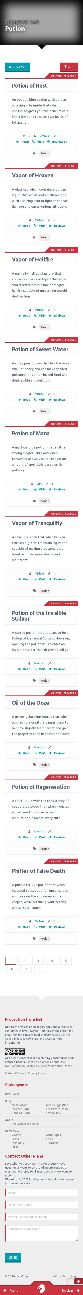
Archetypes (53, 1135)
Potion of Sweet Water (40, 349)
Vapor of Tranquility (37, 523)
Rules (15, 1147)
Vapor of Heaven (33, 175)
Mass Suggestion (57, 1105)
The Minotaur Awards (25, 1124)
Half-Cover (12, 1094)
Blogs (8, 1101)
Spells (50, 1139)
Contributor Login (65, 1277)
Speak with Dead (57, 1109)
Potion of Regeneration (41, 787)
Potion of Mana (31, 433)
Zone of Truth (21, 1113)
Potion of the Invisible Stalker (39, 616)
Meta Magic (19, 1105)
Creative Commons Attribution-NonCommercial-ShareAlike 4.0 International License (38, 1064)
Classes (16, 1135)
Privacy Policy (37, 1073)
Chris (40, 484)
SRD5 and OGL (41, 1039)
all (69, 67)
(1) (57, 142)
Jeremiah (44, 136)
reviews (17, 67)
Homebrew (12, 1131)
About (9, 1120)
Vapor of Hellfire (32, 260)
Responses (53, 1113)
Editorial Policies (15, 1073)
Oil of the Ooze (30, 703)
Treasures (52, 1143)
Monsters (18, 1143)
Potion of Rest (29, 86)
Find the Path (20, 1109)
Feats (15, 1139)
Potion (45, 153)
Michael (39, 220)
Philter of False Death (38, 871)
